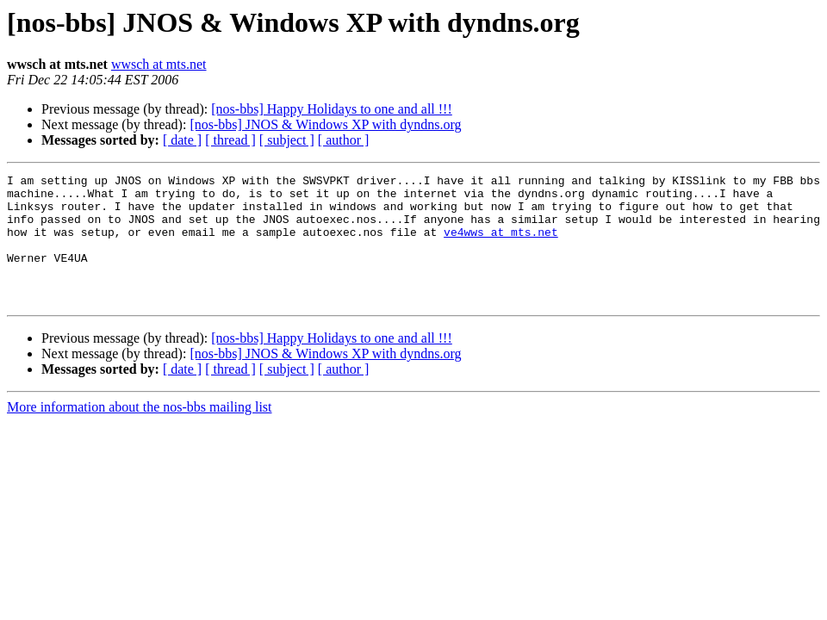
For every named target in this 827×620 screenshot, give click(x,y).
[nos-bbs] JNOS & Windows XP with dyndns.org (325, 124)
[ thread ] (230, 140)
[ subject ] (286, 140)
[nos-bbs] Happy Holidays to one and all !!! (331, 109)
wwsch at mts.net (159, 64)
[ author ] (344, 140)
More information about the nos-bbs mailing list (139, 432)
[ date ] (182, 140)
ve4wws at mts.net (501, 244)
